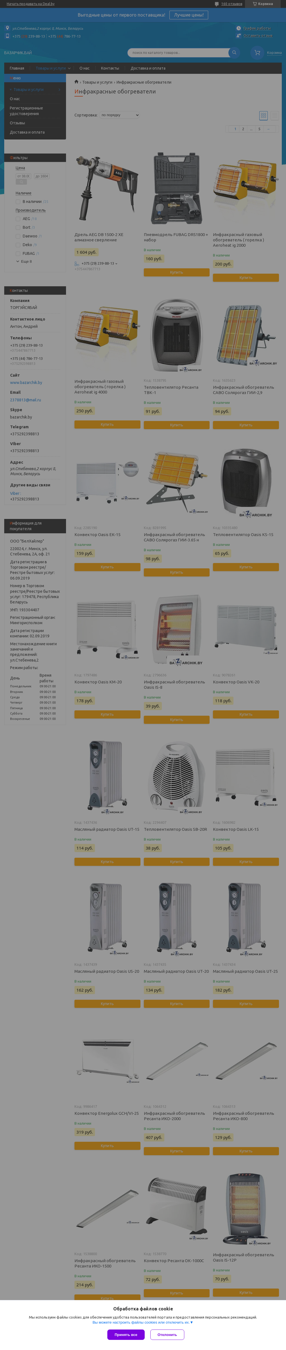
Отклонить (167, 1335)
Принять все (126, 1335)
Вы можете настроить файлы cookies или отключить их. (141, 1322)
